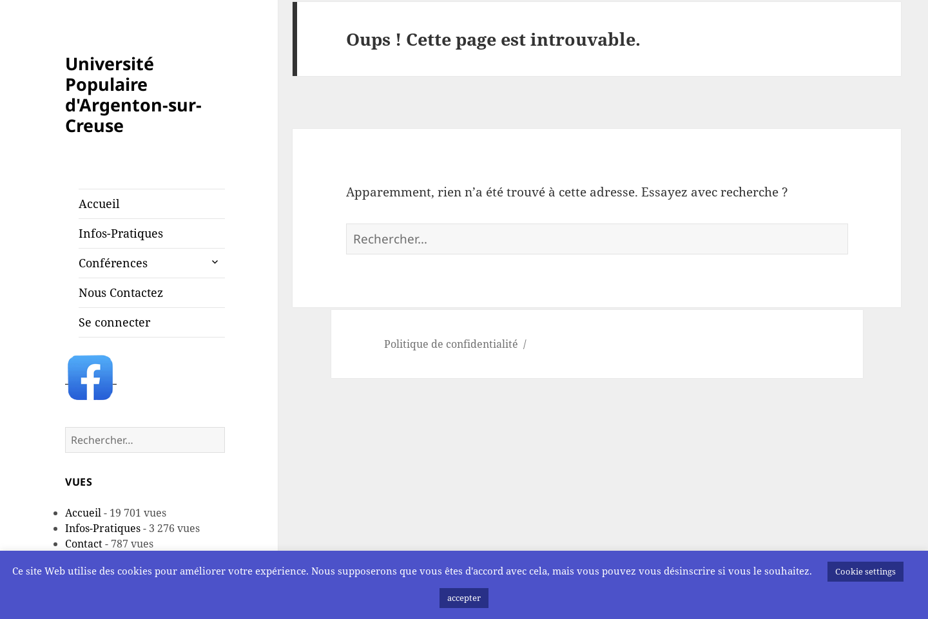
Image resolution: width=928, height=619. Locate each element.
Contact (83, 544)
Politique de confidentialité (451, 344)
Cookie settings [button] (865, 571)
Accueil (99, 203)
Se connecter (114, 322)
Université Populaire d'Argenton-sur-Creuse (133, 94)
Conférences (113, 263)
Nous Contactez (121, 292)
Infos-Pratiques (121, 233)
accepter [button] (464, 598)
